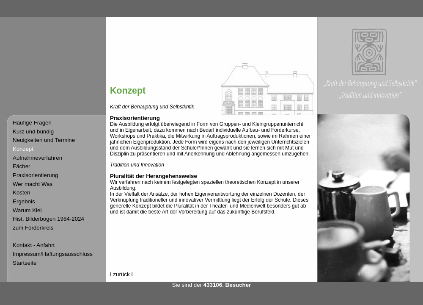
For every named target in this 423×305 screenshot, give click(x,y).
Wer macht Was (32, 184)
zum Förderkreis (33, 228)
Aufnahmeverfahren (37, 158)
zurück (121, 274)
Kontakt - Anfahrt (34, 245)
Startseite (24, 263)
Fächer (21, 166)
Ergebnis (24, 201)
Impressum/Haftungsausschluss (53, 254)
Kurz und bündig (33, 131)
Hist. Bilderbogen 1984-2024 (48, 219)
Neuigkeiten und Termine (44, 140)
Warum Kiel (27, 210)
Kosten (21, 192)
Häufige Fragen (32, 122)
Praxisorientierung (35, 175)
